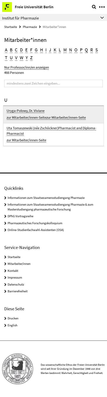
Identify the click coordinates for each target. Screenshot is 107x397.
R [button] (91, 50)
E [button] (26, 50)
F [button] (31, 50)
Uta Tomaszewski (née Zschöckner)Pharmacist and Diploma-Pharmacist (51, 131)
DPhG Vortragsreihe (20, 216)
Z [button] (31, 57)
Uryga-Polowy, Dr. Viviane (25, 110)
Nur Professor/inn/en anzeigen (26, 67)
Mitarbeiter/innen (19, 264)
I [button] (46, 50)
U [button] (11, 57)
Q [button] (86, 50)
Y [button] (27, 57)
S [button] (96, 50)
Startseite (10, 27)
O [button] (76, 50)
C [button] (16, 50)
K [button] (55, 50)
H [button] (41, 50)
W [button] (21, 57)
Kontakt (13, 271)
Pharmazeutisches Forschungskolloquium (35, 223)
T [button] (6, 57)
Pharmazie (30, 27)
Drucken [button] (13, 318)
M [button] (65, 50)
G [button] (36, 50)
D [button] (21, 50)
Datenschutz (16, 284)
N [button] (70, 50)
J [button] (50, 50)
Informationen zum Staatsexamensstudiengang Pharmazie (46, 198)
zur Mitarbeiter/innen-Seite (26, 117)
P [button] (81, 50)
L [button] (60, 50)
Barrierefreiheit (18, 291)
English (12, 325)
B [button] (11, 50)
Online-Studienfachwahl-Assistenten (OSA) (36, 230)
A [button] (6, 50)
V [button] (16, 57)
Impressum (15, 277)
